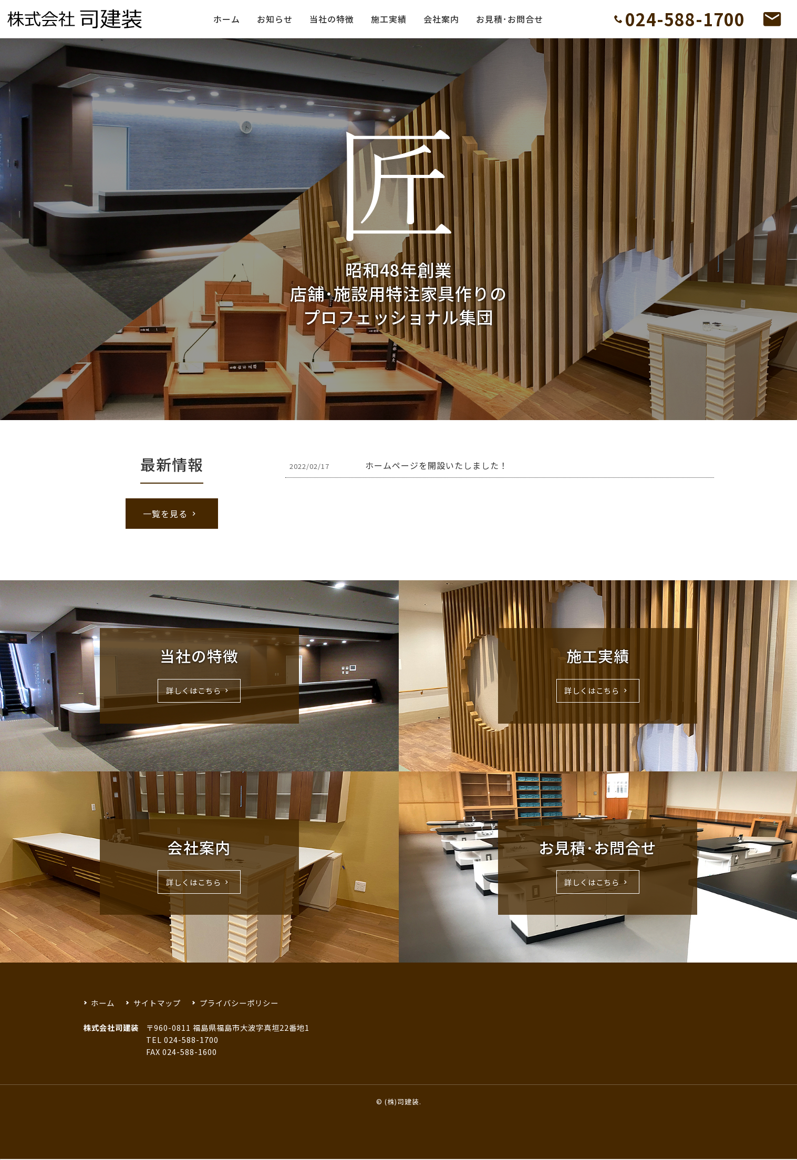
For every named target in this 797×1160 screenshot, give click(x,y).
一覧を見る (171, 513)
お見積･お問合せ (509, 19)
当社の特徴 (331, 19)
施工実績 (389, 19)
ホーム (226, 19)
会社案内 (441, 19)
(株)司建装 (402, 1101)
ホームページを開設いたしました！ (436, 465)
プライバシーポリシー (239, 1002)
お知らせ (275, 19)
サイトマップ (157, 1002)
